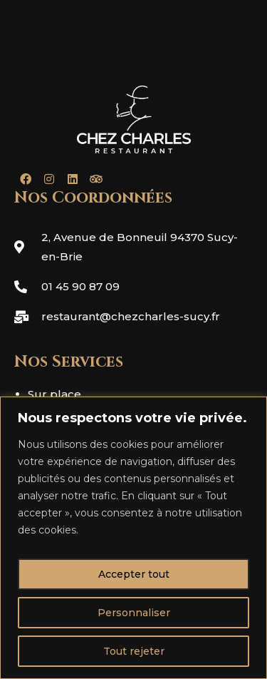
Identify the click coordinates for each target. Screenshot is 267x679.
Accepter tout (133, 574)
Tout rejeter (133, 651)
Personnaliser (134, 612)
